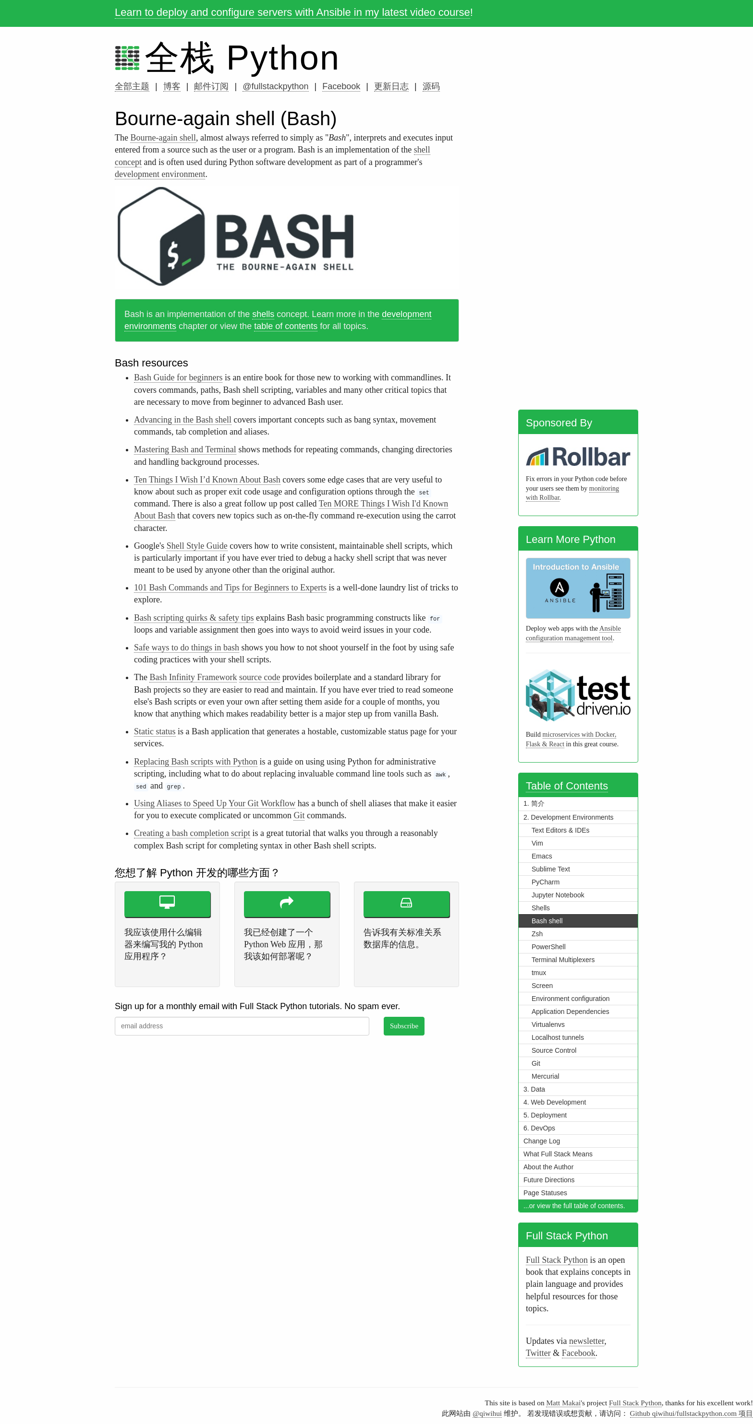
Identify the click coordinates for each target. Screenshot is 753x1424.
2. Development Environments (568, 817)
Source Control (554, 1050)
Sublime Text (551, 869)
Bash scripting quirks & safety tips (194, 618)
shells (263, 314)
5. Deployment (545, 1115)
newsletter (586, 1341)
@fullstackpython (275, 86)
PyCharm (545, 882)
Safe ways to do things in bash (186, 647)
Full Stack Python (557, 1260)
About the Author (548, 1167)
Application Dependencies (570, 1011)
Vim (537, 843)
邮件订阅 (211, 86)
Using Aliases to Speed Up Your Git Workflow (214, 803)
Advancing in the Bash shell (182, 419)
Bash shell (547, 921)
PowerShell (549, 947)
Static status (155, 731)
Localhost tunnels (558, 1037)
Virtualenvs (548, 1024)
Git (298, 815)
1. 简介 (534, 803)
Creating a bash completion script (192, 833)
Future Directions (549, 1180)
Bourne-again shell (162, 137)
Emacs (542, 856)
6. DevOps (539, 1128)
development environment (160, 174)
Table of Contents (567, 786)
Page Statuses (545, 1193)
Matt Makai (563, 1403)
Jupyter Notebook (558, 895)
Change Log (541, 1141)
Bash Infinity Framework (193, 677)
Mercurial (545, 1076)
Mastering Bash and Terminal (185, 449)
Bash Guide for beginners (178, 377)
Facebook (341, 86)
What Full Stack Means (558, 1154)
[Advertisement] (578, 256)
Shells (541, 908)
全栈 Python (242, 57)
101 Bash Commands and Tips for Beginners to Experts (230, 587)
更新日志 (391, 86)
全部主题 (132, 86)
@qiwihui (487, 1413)
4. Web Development (554, 1102)
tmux (539, 973)
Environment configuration (571, 998)
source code (259, 677)
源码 (431, 86)
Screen (542, 985)
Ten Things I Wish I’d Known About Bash (207, 479)
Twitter (538, 1353)
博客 (172, 86)
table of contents (285, 326)
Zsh (537, 934)
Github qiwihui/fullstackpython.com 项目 (691, 1413)
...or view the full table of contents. (574, 1206)
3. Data (534, 1089)
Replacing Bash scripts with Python (195, 761)
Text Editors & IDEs (561, 830)
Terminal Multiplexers (563, 960)
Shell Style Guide (197, 546)
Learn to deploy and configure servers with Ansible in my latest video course (292, 12)
